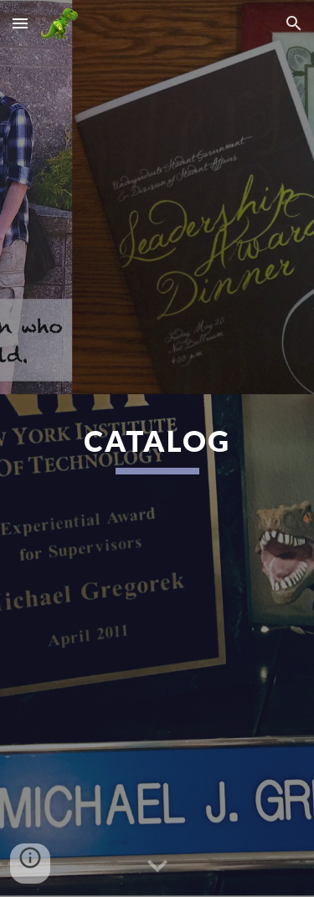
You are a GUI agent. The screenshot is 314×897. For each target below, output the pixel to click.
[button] (20, 23)
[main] (157, 448)
